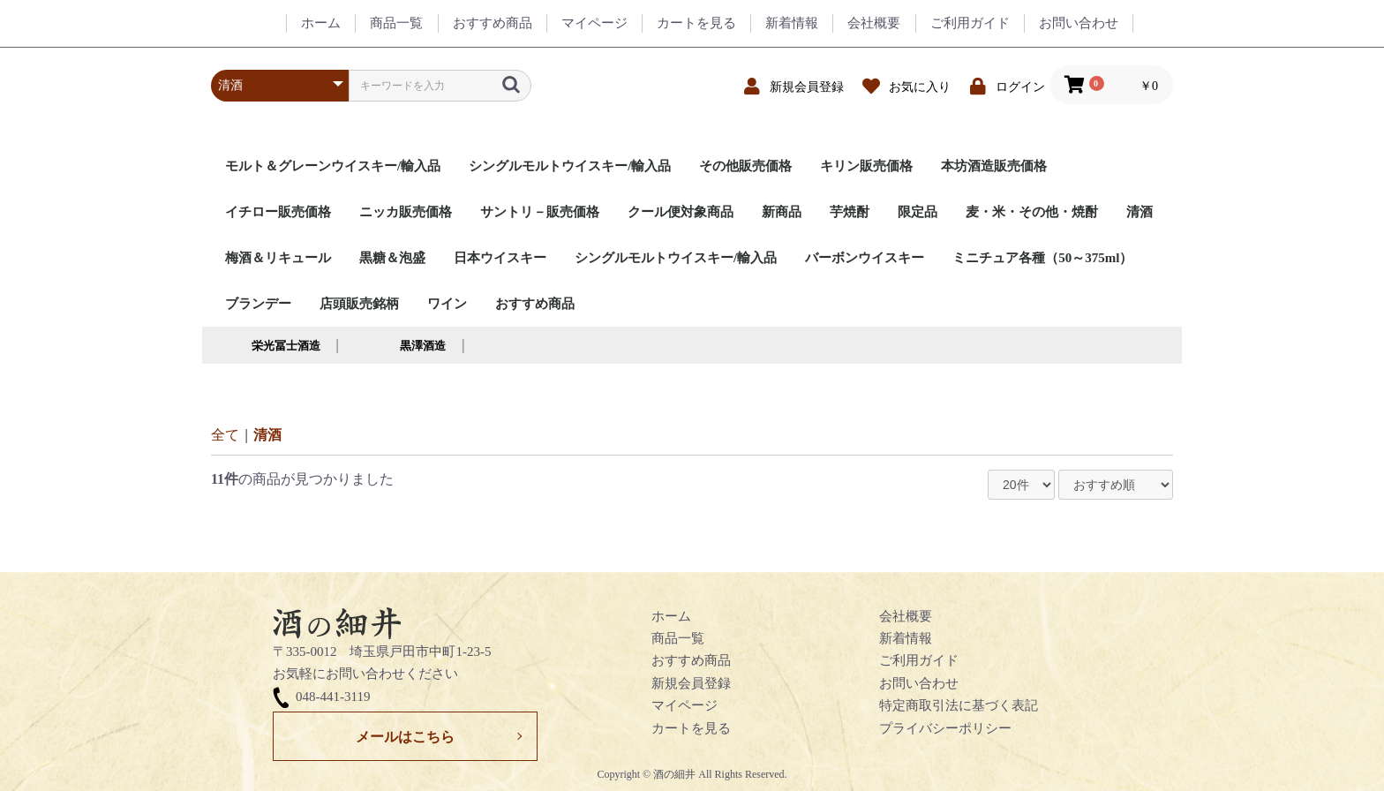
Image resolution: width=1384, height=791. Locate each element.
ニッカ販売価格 (405, 212)
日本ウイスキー (500, 258)
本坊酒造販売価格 (994, 166)
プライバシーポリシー (945, 728)
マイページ (684, 705)
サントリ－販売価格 (539, 212)
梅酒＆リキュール (278, 258)
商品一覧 (677, 638)
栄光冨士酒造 (286, 345)
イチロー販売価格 (278, 212)
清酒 (1139, 212)
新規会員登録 (691, 683)
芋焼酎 (849, 212)
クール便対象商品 (680, 212)
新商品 (781, 212)
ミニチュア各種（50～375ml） (1042, 258)
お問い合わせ (919, 683)
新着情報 (905, 638)
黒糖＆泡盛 (392, 258)
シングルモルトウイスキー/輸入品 (570, 166)
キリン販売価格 (866, 166)
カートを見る (691, 728)
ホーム (671, 616)
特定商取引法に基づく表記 (958, 705)
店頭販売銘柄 (359, 304)
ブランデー (258, 304)
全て (225, 434)
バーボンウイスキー (864, 258)
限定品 (917, 212)
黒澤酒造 (423, 345)
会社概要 (905, 616)
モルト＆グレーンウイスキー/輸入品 (332, 166)
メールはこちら (405, 736)
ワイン (447, 304)
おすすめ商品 (535, 304)
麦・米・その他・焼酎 (1032, 212)
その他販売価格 (745, 166)
